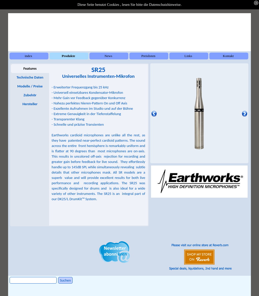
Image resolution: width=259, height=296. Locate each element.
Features (29, 68)
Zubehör (30, 95)
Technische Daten (30, 77)
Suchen (65, 280)
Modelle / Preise (29, 86)
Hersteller (30, 104)
